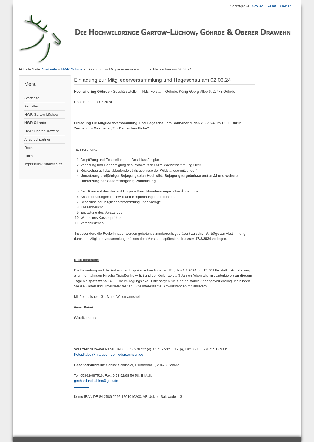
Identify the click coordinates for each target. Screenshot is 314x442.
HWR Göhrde (71, 69)
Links (28, 156)
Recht (28, 148)
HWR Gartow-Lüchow (41, 114)
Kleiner (285, 6)
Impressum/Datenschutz (43, 164)
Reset (271, 6)
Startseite (49, 69)
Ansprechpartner (37, 139)
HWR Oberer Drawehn (42, 131)
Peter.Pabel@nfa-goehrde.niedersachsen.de (108, 354)
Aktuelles (31, 106)
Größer (257, 6)
